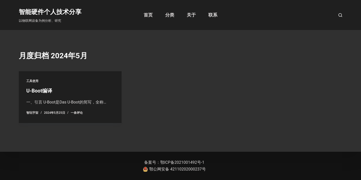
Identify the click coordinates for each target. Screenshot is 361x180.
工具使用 (32, 81)
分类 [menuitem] (169, 15)
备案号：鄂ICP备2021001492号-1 (174, 162)
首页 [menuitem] (148, 15)
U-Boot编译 (39, 91)
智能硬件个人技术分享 (50, 12)
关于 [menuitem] (191, 15)
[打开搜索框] (340, 15)
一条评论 (77, 112)
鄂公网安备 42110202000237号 (174, 169)
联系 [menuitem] (212, 15)
